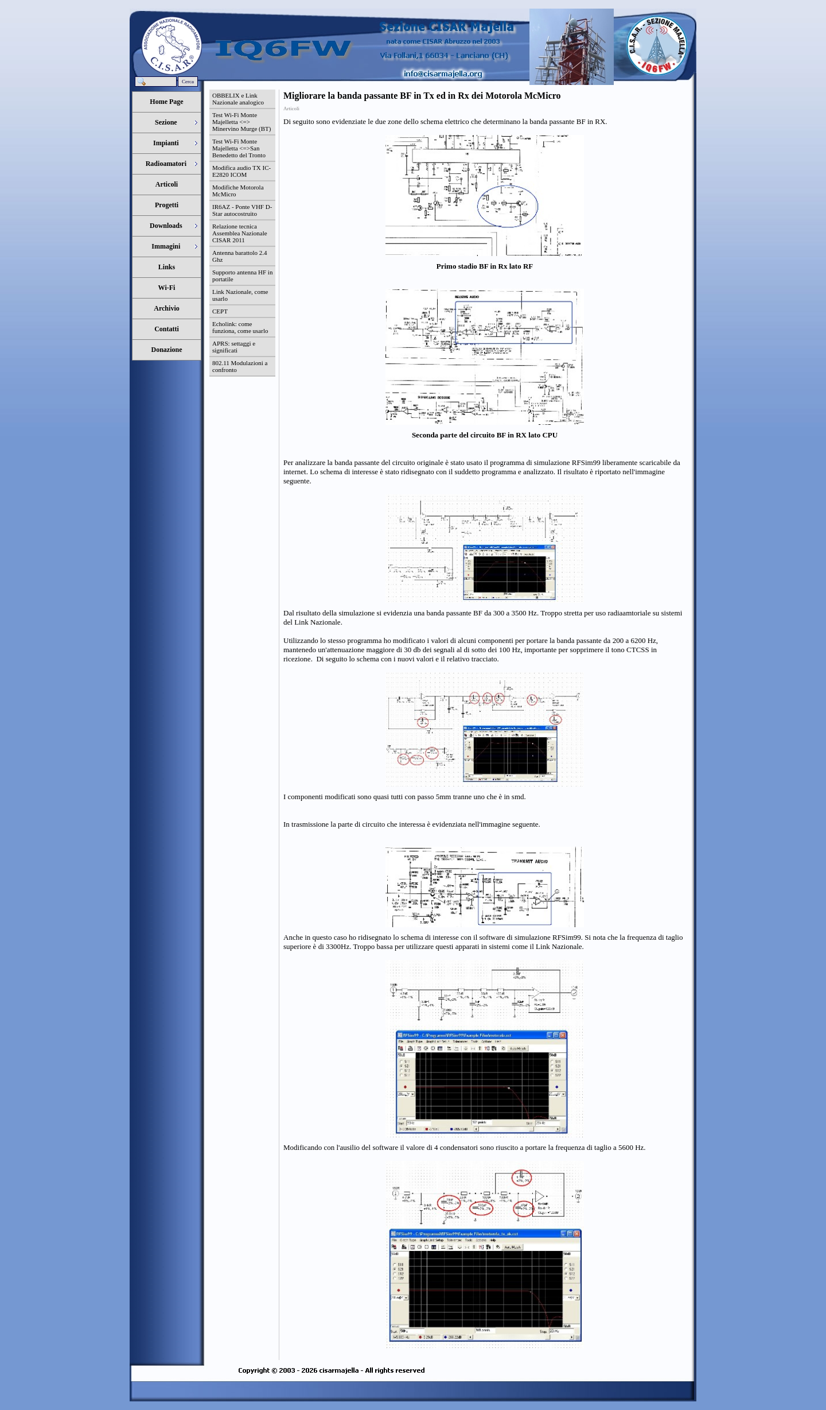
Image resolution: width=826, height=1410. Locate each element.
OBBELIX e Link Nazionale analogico (238, 99)
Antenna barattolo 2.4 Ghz (239, 256)
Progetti (166, 205)
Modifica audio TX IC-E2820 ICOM (241, 171)
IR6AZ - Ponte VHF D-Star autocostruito (242, 210)
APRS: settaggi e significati (233, 347)
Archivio (166, 308)
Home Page (166, 102)
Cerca (188, 81)
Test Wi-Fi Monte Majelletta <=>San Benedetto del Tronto (239, 148)
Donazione (166, 350)
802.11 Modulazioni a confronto (239, 366)
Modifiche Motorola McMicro (238, 190)
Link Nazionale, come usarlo (240, 295)
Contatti (166, 329)
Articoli (166, 184)
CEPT (220, 311)
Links (166, 267)
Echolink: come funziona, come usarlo (240, 327)
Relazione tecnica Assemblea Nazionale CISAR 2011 (239, 233)
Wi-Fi (167, 288)
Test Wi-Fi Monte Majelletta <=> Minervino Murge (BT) (241, 121)
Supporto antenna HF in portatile (242, 275)
